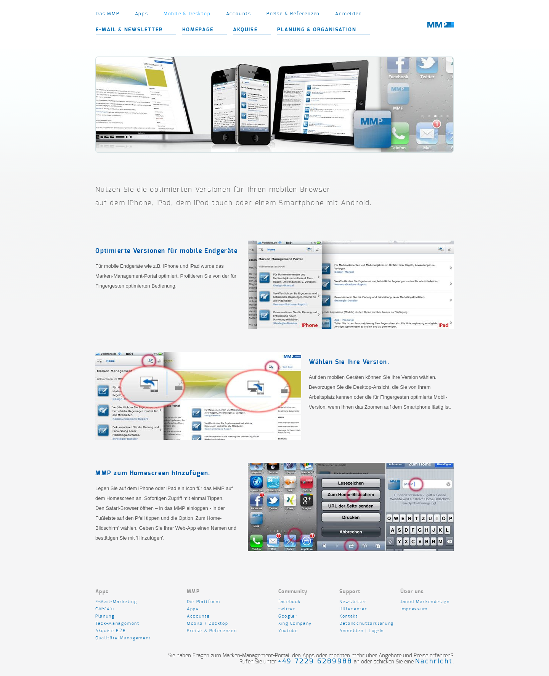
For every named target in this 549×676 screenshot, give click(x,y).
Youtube (288, 631)
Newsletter (354, 602)
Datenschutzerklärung (366, 623)
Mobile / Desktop (207, 623)
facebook (289, 602)
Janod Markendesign (425, 602)
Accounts (238, 13)
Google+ (288, 616)
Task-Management (117, 623)
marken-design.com (440, 29)
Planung (105, 616)
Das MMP (108, 13)
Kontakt (348, 616)
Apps (141, 13)
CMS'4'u (104, 609)
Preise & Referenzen (293, 13)
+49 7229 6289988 (315, 661)
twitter (287, 609)
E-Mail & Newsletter (129, 29)
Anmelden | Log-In (361, 631)
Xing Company (295, 623)
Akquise (245, 29)
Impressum (414, 609)
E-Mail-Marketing (116, 602)
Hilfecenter (353, 609)
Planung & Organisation (316, 29)
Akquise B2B (110, 631)
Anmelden (348, 13)
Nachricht (434, 661)
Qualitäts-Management (123, 638)
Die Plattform (203, 602)
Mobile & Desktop (187, 13)
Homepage (198, 29)
